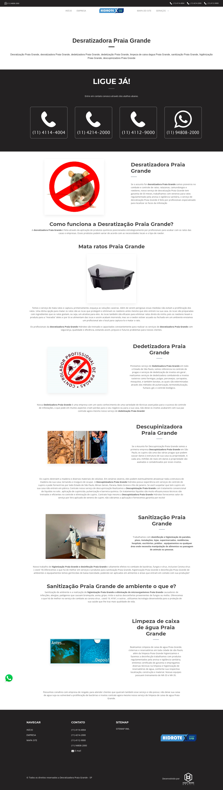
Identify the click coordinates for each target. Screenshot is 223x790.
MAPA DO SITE (144, 10)
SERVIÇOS (162, 10)
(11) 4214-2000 (196, 3)
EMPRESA (81, 10)
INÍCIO (68, 10)
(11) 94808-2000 (13, 3)
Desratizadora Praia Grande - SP (76, 777)
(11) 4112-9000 (213, 3)
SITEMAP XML (122, 728)
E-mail (78, 750)
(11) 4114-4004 (178, 3)
